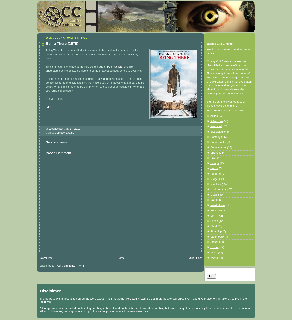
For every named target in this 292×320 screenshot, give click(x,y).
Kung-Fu (215, 173)
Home (121, 257)
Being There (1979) (62, 44)
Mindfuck (215, 184)
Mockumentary (219, 189)
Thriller (214, 247)
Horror (214, 168)
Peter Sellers (114, 66)
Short (213, 226)
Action (214, 115)
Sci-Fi (213, 215)
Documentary (218, 147)
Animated (216, 126)
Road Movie (217, 205)
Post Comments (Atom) (70, 265)
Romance (216, 210)
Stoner (214, 241)
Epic (213, 157)
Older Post (195, 257)
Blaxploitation (218, 131)
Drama (70, 132)
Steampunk (217, 236)
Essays (214, 163)
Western (215, 257)
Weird (213, 252)
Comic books (218, 142)
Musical (215, 194)
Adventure (216, 121)
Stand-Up (216, 231)
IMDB (49, 107)
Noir (212, 199)
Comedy (60, 132)
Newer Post (46, 257)
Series (214, 221)
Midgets (215, 179)
